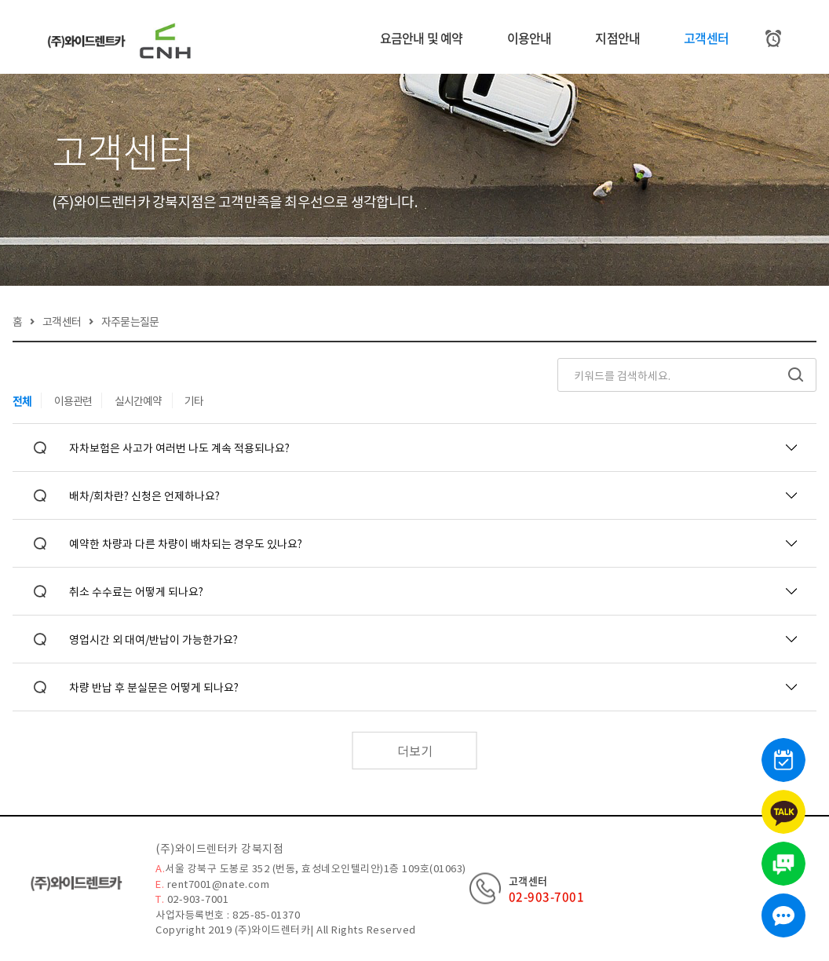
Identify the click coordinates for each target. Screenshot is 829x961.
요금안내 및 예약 (421, 38)
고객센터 (706, 38)
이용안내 (529, 38)
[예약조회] (773, 38)
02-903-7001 (547, 895)
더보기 (415, 756)
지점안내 (617, 38)
